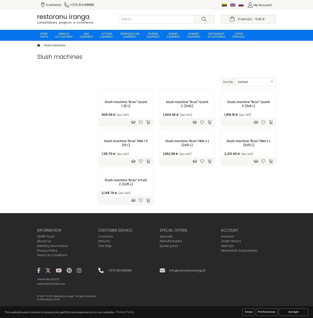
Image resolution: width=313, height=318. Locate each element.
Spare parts (44, 35)
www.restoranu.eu (51, 283)
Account (227, 236)
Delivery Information (52, 246)
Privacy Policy (47, 250)
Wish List (227, 246)
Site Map (105, 246)
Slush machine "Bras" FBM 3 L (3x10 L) (248, 143)
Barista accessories (64, 35)
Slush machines (55, 45)
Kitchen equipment (106, 35)
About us (44, 241)
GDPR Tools (45, 236)
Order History (231, 241)
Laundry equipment (193, 35)
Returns (104, 241)
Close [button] (249, 312)
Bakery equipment (173, 35)
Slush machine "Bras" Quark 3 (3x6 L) (248, 104)
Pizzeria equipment (153, 35)
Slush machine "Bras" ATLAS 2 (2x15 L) (126, 182)
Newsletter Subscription (239, 250)
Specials (166, 236)
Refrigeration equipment (130, 35)
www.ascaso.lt (48, 279)
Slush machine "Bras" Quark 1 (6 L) (126, 104)
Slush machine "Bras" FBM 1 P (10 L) (126, 143)
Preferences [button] (266, 312)
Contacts (105, 236)
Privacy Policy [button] (125, 312)
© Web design (45, 299)
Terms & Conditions (52, 255)
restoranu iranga (63, 16)
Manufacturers (171, 241)
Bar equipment (86, 35)
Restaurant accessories (216, 35)
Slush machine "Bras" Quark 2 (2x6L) (187, 104)
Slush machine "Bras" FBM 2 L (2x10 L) (187, 143)
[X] (50, 271)
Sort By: (228, 82)
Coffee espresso (238, 35)
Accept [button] (293, 312)
